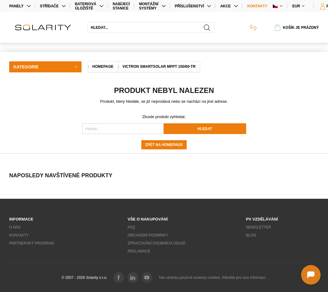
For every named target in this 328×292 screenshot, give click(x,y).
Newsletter (258, 227)
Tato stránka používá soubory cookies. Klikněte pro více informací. (212, 277)
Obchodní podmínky (148, 235)
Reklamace (139, 251)
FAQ (131, 227)
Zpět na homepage (164, 145)
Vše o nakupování (148, 219)
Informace (21, 219)
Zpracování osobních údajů (156, 243)
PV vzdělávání (262, 219)
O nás (15, 227)
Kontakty (257, 6)
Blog (251, 235)
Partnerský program (31, 243)
